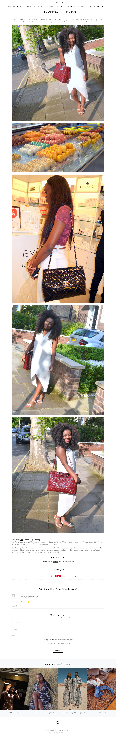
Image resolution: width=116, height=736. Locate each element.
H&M (64, 579)
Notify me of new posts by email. (59, 643)
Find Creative (63, 733)
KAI (21, 6)
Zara (21, 540)
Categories (67, 6)
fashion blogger (55, 579)
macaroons (78, 579)
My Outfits (16, 579)
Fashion (40, 6)
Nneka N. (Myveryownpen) (26, 597)
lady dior (70, 579)
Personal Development (53, 6)
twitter (55, 561)
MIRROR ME (58, 3)
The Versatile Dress (58, 12)
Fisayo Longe (12, 6)
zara (98, 579)
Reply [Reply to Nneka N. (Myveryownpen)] (14, 606)
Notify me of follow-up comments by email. (59, 640)
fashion (46, 579)
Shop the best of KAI (58, 664)
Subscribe (92, 6)
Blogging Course (30, 6)
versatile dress (90, 579)
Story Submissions (80, 6)
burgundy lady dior (34, 579)
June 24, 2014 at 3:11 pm (19, 598)
